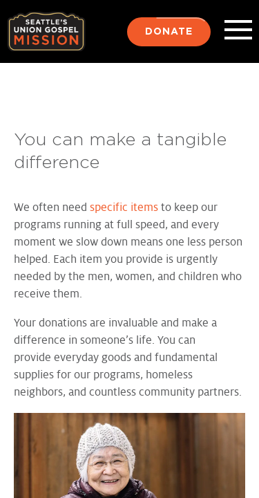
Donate (169, 31)
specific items (124, 207)
